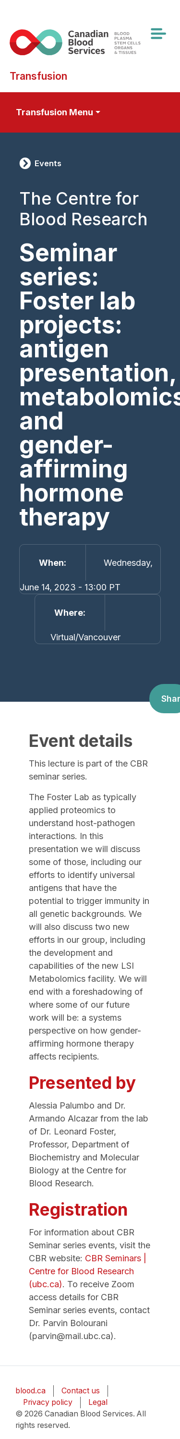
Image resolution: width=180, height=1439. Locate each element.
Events (48, 163)
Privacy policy (47, 1402)
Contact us (80, 1390)
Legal (98, 1402)
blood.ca (30, 1390)
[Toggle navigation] (158, 33)
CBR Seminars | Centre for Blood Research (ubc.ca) (87, 1271)
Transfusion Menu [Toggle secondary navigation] (54, 112)
